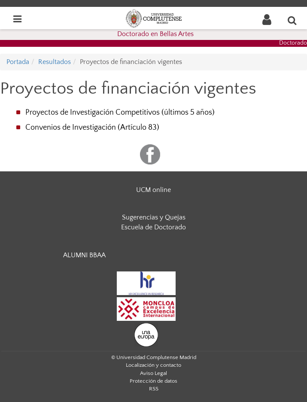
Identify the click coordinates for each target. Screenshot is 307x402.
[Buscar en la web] (292, 20)
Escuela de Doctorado (153, 227)
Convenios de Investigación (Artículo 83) (92, 127)
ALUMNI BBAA (84, 255)
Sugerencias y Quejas (153, 217)
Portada (17, 62)
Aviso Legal (153, 373)
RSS (153, 389)
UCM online (153, 190)
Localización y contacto (153, 365)
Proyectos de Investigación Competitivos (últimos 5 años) (120, 112)
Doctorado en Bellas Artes (155, 34)
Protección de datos (153, 381)
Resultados (54, 62)
